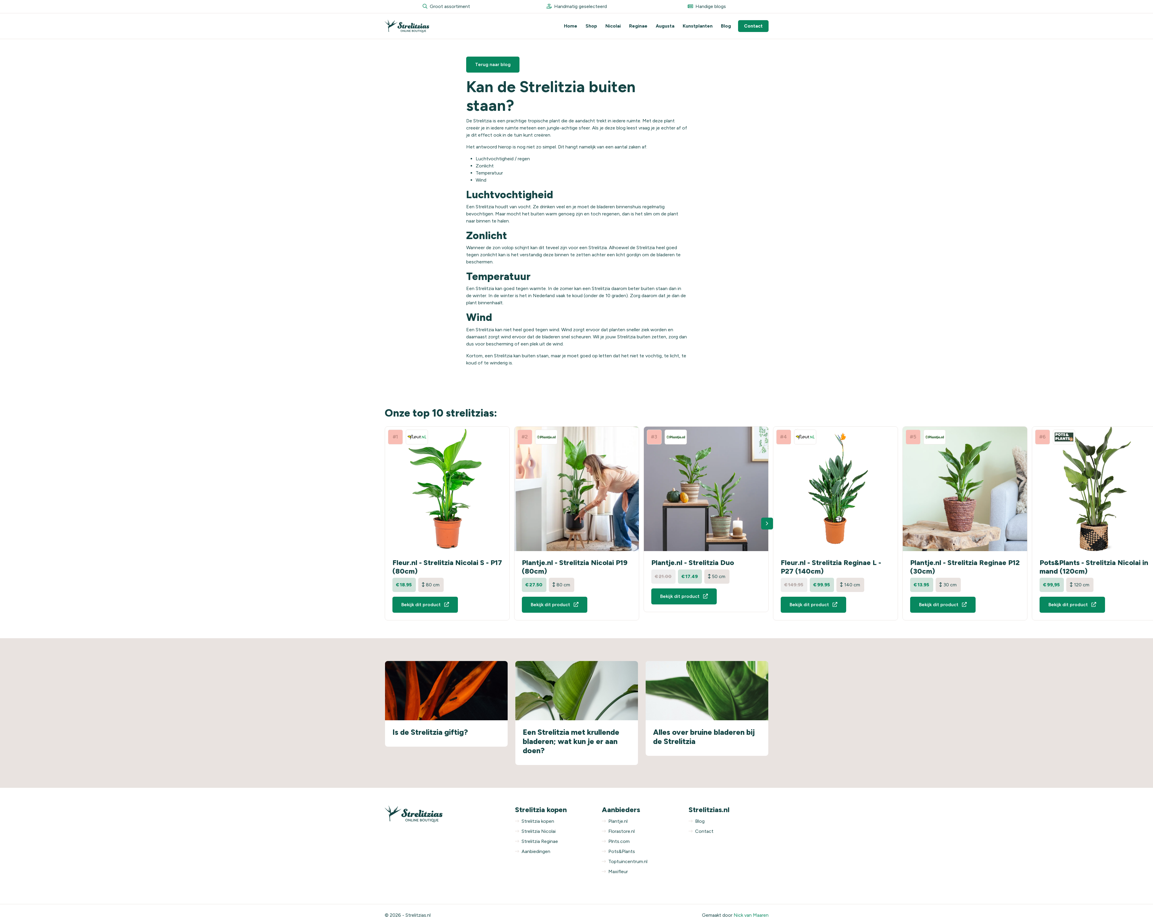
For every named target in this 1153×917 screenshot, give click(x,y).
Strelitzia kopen (534, 821)
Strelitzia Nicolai (535, 831)
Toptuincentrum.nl (624, 861)
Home (570, 26)
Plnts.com (616, 841)
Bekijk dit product (425, 604)
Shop (591, 26)
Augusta (665, 26)
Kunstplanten (698, 26)
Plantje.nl (615, 821)
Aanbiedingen (532, 851)
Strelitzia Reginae (536, 841)
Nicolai (613, 26)
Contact (753, 26)
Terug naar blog (493, 64)
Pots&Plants (618, 851)
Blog (726, 26)
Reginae (638, 26)
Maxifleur (615, 871)
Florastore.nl (618, 831)
